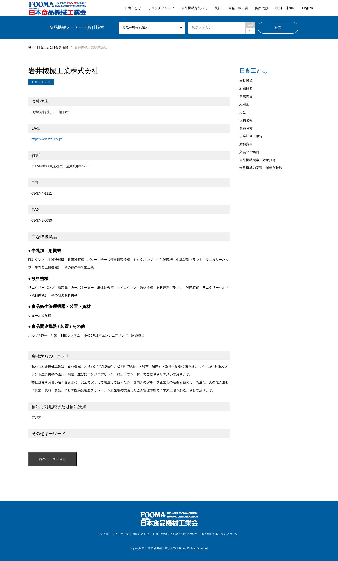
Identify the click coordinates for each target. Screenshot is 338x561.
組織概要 (246, 88)
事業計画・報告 (250, 136)
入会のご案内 (249, 152)
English (307, 8)
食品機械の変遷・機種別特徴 (260, 168)
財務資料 (246, 144)
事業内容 (246, 96)
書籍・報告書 (238, 8)
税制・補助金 (285, 8)
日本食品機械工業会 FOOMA (163, 548)
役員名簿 (246, 120)
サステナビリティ (161, 8)
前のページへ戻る (52, 459)
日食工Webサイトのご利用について (175, 534)
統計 (218, 8)
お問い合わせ (140, 534)
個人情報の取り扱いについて (219, 534)
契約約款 (261, 8)
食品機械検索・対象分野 (257, 160)
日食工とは (133, 8)
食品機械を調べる (194, 8)
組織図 (244, 104)
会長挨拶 (246, 80)
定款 (242, 112)
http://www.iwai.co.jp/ (46, 139)
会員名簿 (246, 128)
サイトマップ (120, 534)
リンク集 (102, 534)
